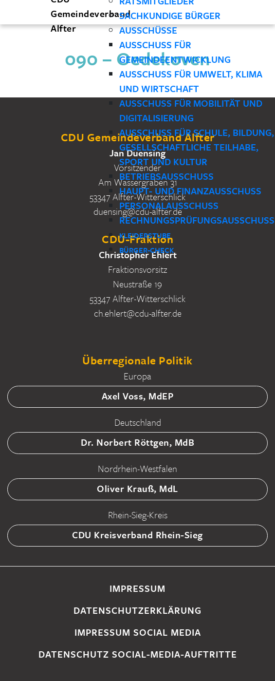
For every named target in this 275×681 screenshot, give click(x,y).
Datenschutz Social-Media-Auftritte (137, 654)
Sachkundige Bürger (169, 15)
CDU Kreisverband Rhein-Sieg (137, 534)
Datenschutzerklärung (137, 610)
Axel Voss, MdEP (138, 395)
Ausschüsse (148, 30)
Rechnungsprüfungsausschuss (197, 220)
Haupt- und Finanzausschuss (190, 190)
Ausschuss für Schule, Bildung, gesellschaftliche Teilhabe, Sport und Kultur (196, 147)
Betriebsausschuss (166, 176)
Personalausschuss (169, 205)
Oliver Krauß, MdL (137, 488)
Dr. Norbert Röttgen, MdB (137, 442)
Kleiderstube (145, 235)
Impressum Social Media (137, 632)
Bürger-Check (146, 250)
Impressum (137, 588)
